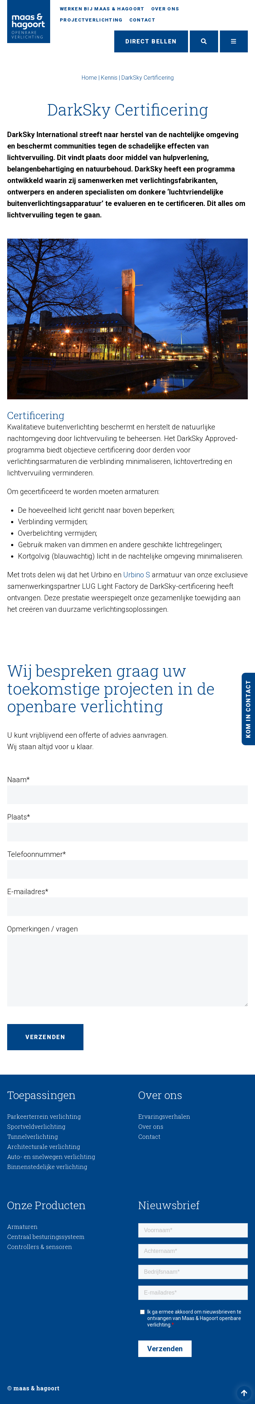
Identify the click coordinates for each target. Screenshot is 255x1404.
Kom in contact (248, 709)
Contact (142, 20)
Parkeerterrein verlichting (44, 1116)
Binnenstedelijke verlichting (47, 1166)
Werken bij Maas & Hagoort (102, 8)
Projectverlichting (91, 20)
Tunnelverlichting (32, 1136)
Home (89, 77)
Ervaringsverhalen (164, 1116)
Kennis (109, 77)
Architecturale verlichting (43, 1146)
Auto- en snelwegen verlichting (51, 1156)
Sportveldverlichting (36, 1126)
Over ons (165, 8)
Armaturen (22, 1226)
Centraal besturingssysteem (46, 1236)
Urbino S (136, 574)
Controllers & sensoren (39, 1246)
